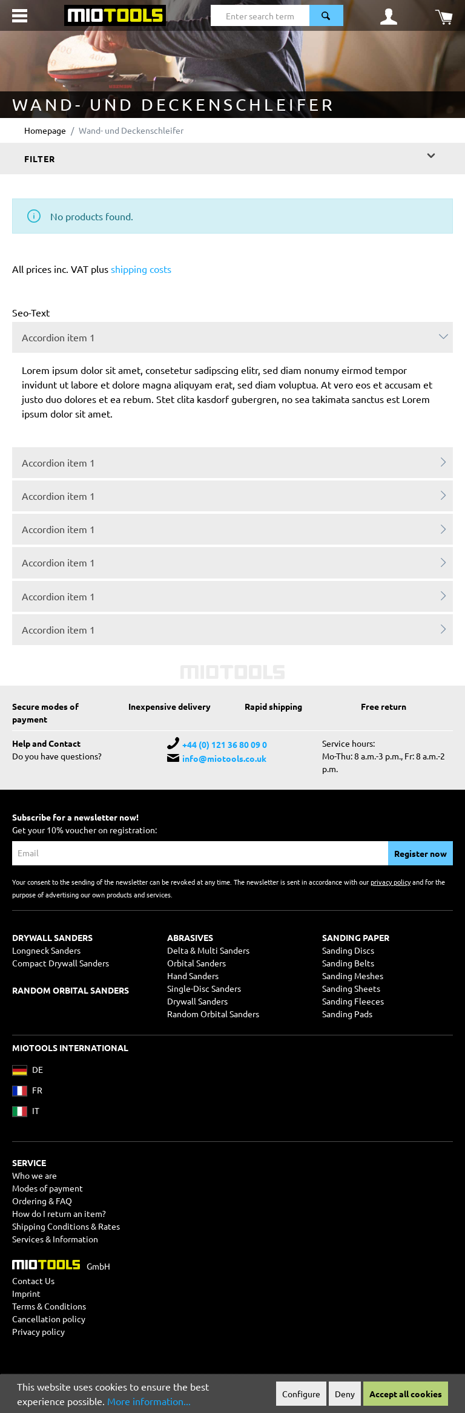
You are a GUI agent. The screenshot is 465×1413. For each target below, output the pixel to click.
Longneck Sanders (46, 950)
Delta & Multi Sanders (208, 950)
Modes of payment (47, 1187)
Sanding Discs (348, 950)
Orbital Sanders (196, 962)
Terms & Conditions (49, 1305)
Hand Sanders (193, 975)
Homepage (45, 130)
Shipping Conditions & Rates (66, 1226)
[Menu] (19, 15)
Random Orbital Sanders (213, 1013)
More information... (149, 1401)
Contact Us (33, 1280)
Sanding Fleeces (353, 1000)
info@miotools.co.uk (224, 758)
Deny (345, 1393)
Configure (301, 1393)
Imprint (26, 1293)
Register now (420, 853)
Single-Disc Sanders (204, 988)
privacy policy (391, 882)
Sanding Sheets (351, 988)
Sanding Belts (348, 962)
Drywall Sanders (197, 1000)
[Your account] (389, 16)
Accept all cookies (405, 1393)
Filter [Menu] (230, 155)
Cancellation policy (48, 1318)
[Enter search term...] (260, 15)
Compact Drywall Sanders (60, 962)
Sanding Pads (347, 1013)
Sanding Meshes (352, 975)
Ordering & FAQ (42, 1200)
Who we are (34, 1175)
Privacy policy (38, 1331)
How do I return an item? (59, 1213)
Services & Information (55, 1238)
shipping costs (141, 269)
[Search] (326, 15)
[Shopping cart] (444, 16)
